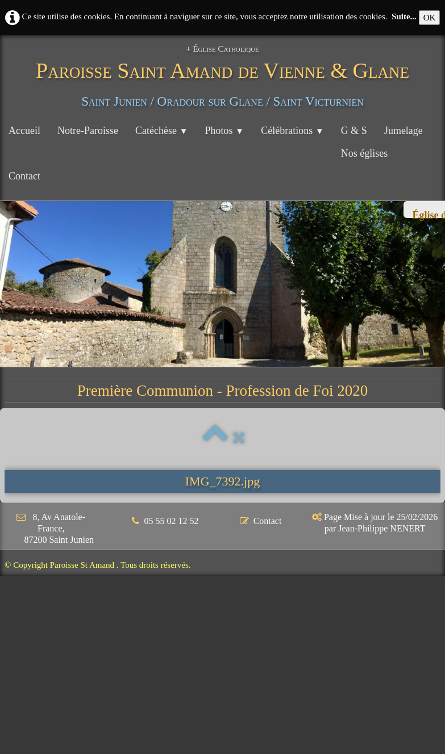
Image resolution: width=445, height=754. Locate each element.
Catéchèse (161, 130)
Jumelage (403, 130)
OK (429, 17)
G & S (354, 130)
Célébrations (292, 130)
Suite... (404, 16)
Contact (24, 176)
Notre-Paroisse (87, 130)
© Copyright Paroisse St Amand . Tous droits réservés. (98, 564)
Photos (224, 130)
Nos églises (364, 153)
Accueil (24, 130)
